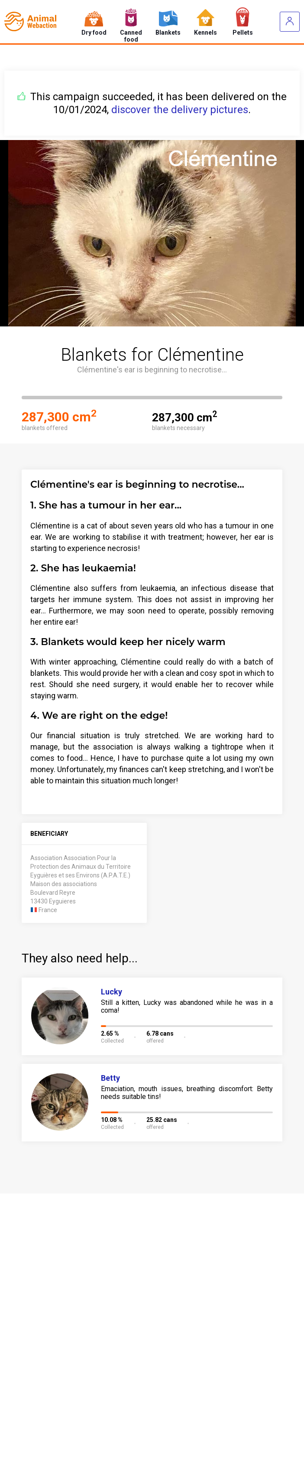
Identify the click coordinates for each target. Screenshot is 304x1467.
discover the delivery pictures (179, 110)
